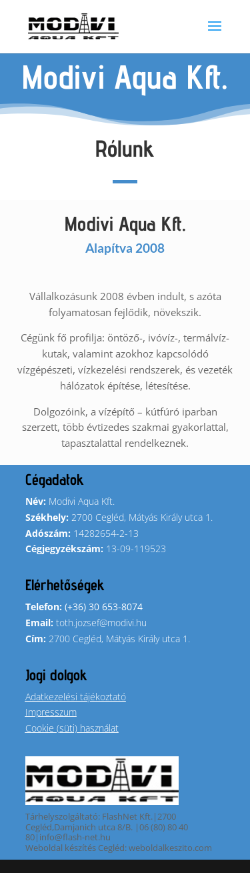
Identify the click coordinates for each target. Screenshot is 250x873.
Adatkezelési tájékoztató (75, 696)
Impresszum (51, 712)
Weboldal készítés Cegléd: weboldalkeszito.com (118, 848)
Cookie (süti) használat (72, 728)
